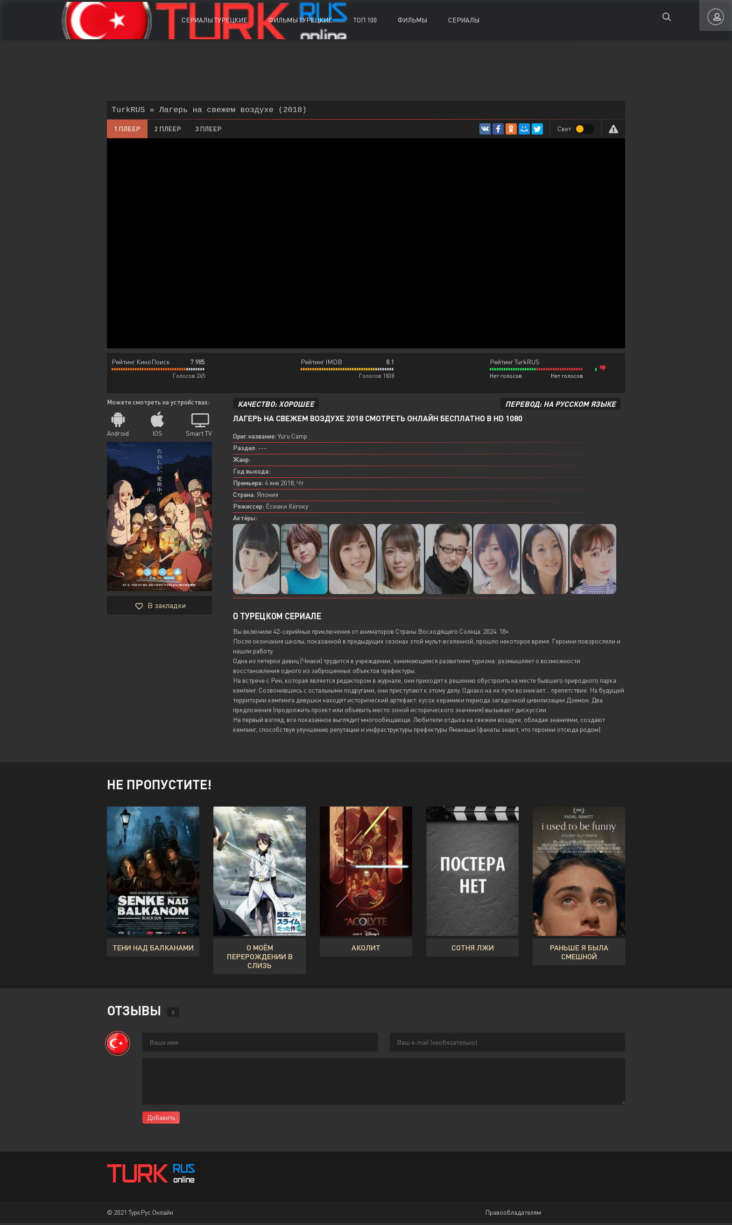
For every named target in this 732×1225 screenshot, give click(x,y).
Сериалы (463, 20)
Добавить (161, 1119)
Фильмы (412, 20)
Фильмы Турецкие (300, 20)
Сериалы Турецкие (214, 20)
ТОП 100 (365, 20)
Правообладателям (513, 1214)
